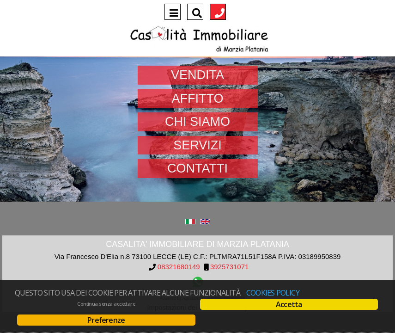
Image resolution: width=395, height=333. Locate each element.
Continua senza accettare (106, 304)
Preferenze (106, 320)
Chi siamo (197, 122)
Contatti (197, 168)
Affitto (198, 98)
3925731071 (229, 267)
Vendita (197, 75)
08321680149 (179, 267)
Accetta (289, 304)
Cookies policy (272, 293)
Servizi (197, 145)
